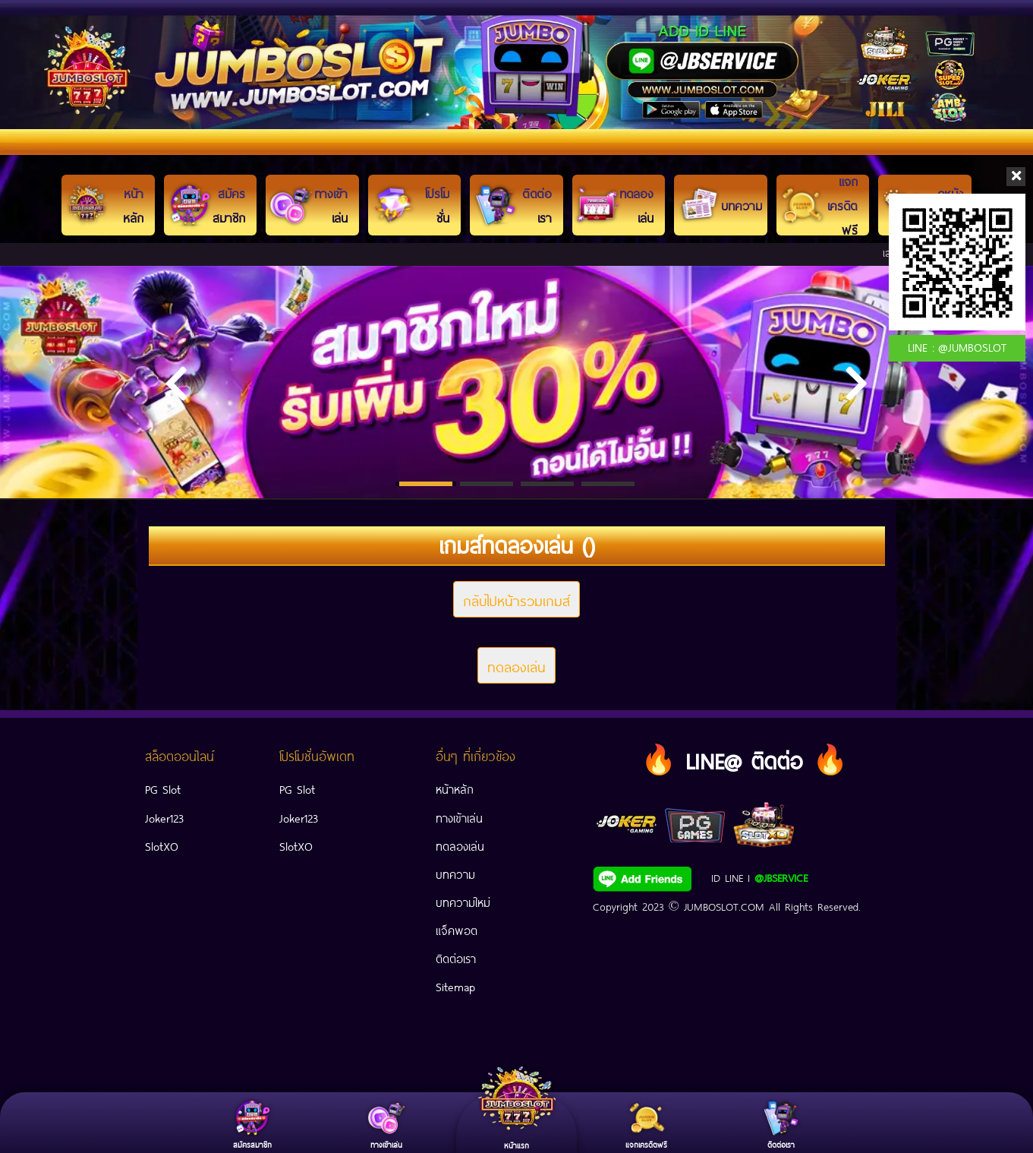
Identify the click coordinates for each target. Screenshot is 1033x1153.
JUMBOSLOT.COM (724, 905)
